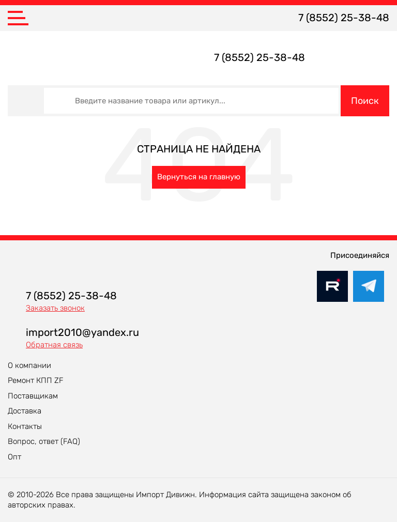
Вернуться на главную (198, 176)
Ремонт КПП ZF (36, 380)
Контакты (25, 426)
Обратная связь (54, 344)
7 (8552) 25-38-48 (343, 17)
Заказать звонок (55, 308)
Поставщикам (33, 396)
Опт (14, 457)
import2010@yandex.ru (82, 332)
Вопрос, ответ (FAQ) (44, 441)
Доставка (24, 411)
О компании (29, 365)
